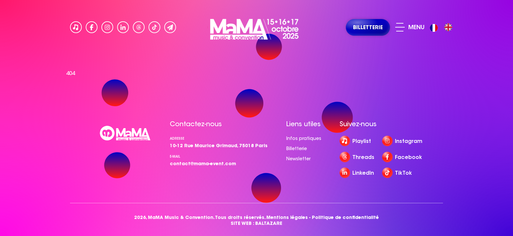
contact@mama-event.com (203, 164)
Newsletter (298, 159)
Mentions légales (287, 217)
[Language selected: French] (442, 27)
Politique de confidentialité (345, 217)
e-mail (175, 156)
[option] (448, 27)
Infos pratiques (303, 138)
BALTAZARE (268, 223)
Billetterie (296, 148)
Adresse (177, 138)
